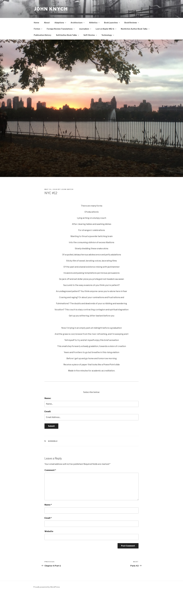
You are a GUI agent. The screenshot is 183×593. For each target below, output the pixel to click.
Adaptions (60, 23)
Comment (50, 470)
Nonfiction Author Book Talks (135, 29)
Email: (47, 411)
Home (36, 23)
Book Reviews (131, 23)
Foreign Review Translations (61, 29)
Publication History (42, 35)
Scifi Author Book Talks (67, 35)
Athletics (94, 23)
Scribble (53, 441)
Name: (47, 398)
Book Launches (112, 23)
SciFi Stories (90, 35)
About (47, 23)
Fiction (38, 29)
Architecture (78, 23)
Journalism (85, 29)
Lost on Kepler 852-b (106, 29)
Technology (107, 35)
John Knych (51, 9)
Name (48, 505)
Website (48, 531)
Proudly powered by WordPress (46, 587)
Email (48, 518)
